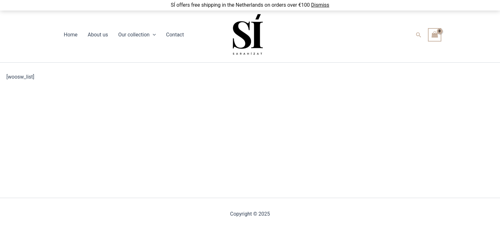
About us (98, 35)
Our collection (137, 35)
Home (70, 35)
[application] (153, 35)
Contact (175, 35)
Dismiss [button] (320, 5)
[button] (419, 35)
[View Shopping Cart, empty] (434, 34)
